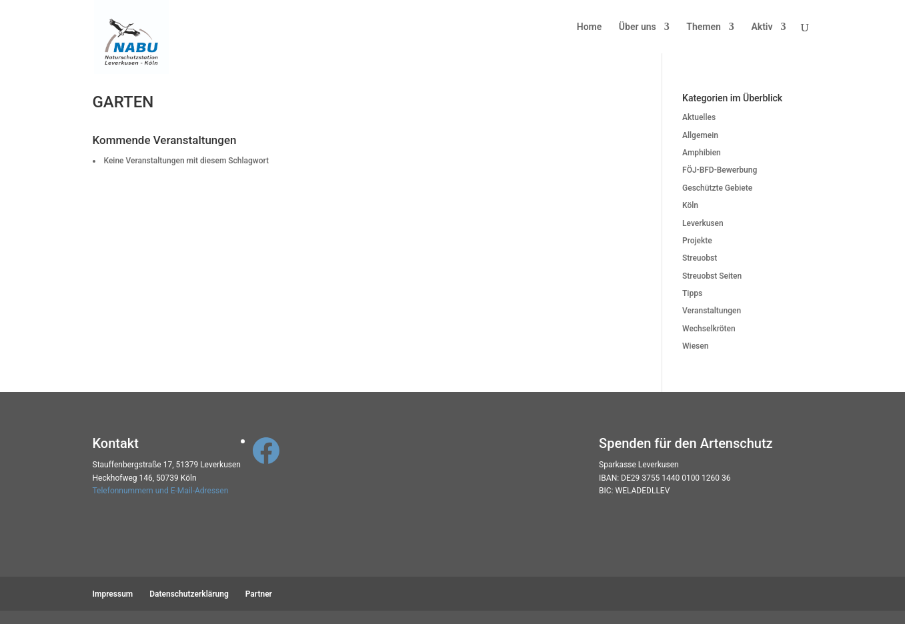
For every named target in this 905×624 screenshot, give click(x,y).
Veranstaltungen (711, 310)
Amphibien (701, 152)
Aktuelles (699, 117)
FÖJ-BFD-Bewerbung (719, 170)
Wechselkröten (709, 328)
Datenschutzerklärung (189, 594)
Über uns (637, 27)
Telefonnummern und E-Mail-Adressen (161, 490)
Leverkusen (703, 223)
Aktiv (761, 27)
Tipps (692, 293)
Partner (258, 594)
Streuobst (699, 258)
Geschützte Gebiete (717, 188)
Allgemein (700, 135)
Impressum (113, 594)
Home (589, 27)
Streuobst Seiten (712, 276)
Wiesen (695, 346)
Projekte (697, 240)
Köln (690, 205)
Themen (703, 27)
